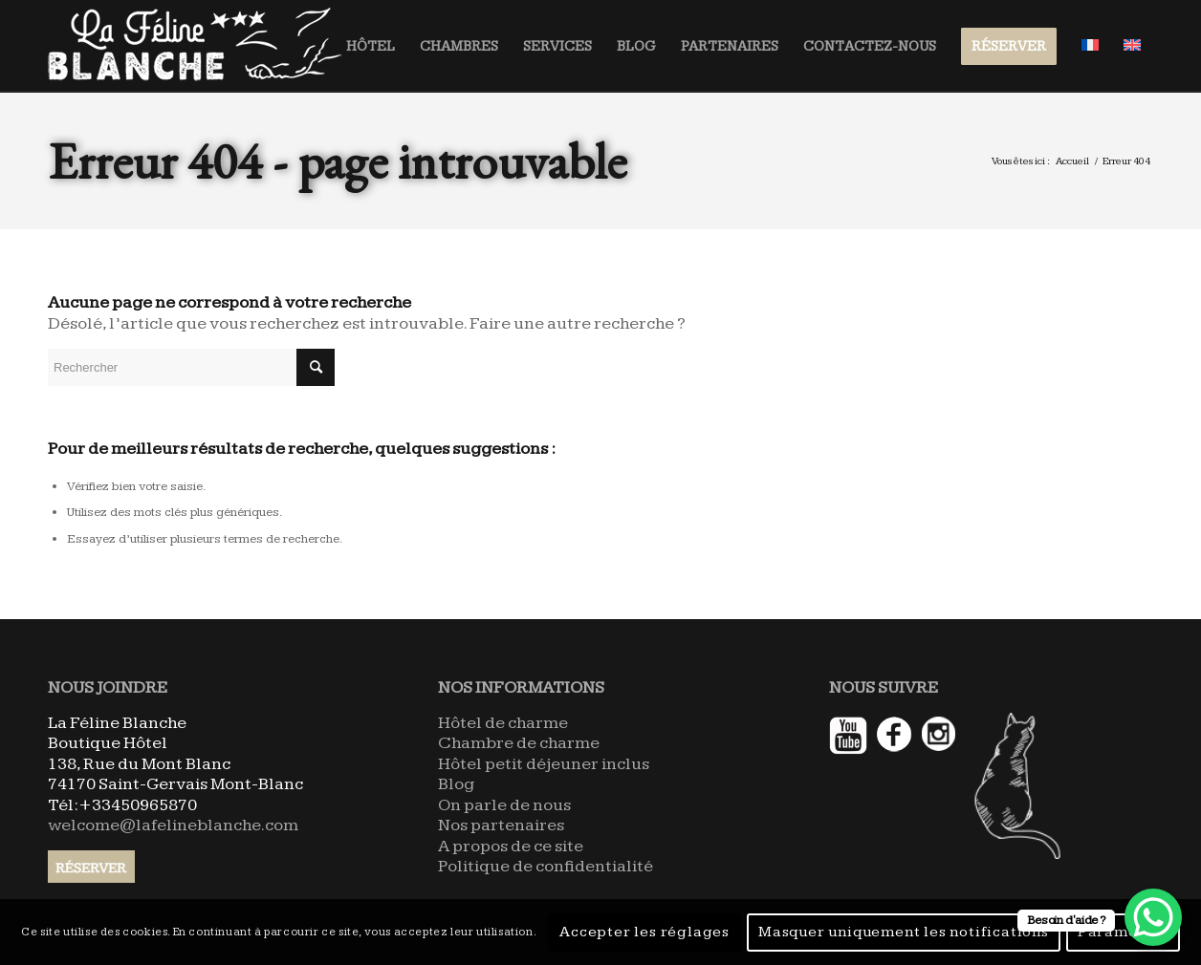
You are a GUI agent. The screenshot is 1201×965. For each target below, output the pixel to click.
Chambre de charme (519, 743)
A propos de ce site (510, 846)
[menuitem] (370, 46)
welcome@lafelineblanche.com (173, 825)
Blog (456, 784)
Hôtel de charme (503, 723)
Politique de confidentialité (545, 866)
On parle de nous (504, 805)
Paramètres (1123, 932)
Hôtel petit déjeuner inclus (543, 764)
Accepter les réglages (644, 932)
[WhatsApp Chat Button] (1153, 917)
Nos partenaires (501, 825)
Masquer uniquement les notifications (903, 932)
